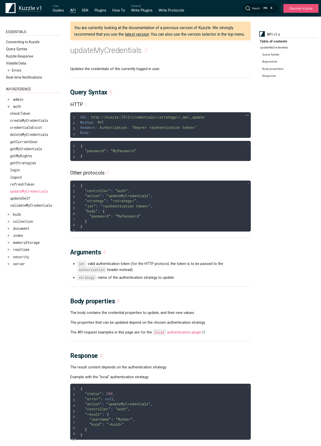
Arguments (269, 61)
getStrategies (23, 162)
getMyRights (21, 155)
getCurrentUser (24, 141)
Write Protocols (171, 10)
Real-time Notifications (24, 77)
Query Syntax (16, 49)
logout (16, 177)
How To (118, 10)
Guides (58, 10)
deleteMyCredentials (29, 134)
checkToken (20, 113)
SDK (85, 10)
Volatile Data (16, 63)
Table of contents (273, 41)
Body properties (272, 69)
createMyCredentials (29, 120)
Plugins (100, 10)
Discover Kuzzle (300, 8)
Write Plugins (141, 10)
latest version (137, 34)
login (15, 170)
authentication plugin (177, 332)
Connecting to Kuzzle (23, 42)
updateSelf (20, 198)
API (73, 10)
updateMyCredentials (29, 191)
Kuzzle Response (19, 56)
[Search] (260, 8)
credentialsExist (26, 127)
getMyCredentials (26, 148)
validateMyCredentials (31, 205)
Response (269, 76)
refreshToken (22, 184)
